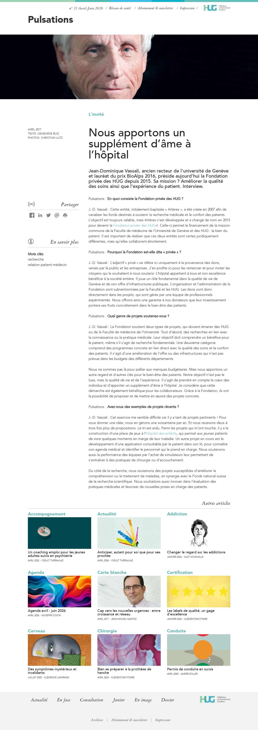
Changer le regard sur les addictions (196, 552)
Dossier (167, 700)
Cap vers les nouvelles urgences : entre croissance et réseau (129, 612)
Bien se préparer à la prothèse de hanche (124, 670)
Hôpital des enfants (161, 433)
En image (143, 700)
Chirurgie (107, 631)
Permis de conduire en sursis (190, 669)
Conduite (176, 631)
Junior (119, 700)
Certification (180, 572)
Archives (97, 720)
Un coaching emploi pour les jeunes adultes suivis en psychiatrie (56, 554)
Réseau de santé (120, 8)
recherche (36, 259)
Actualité (106, 514)
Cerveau (36, 631)
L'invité (96, 114)
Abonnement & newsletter (155, 8)
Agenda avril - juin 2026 (47, 610)
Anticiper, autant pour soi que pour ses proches (128, 554)
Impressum (187, 8)
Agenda (36, 572)
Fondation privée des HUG (135, 225)
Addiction (177, 514)
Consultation (91, 700)
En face (63, 700)
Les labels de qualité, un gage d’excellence (191, 612)
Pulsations (50, 19)
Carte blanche (112, 572)
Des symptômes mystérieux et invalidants (52, 670)
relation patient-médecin (47, 265)
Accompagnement (46, 514)
